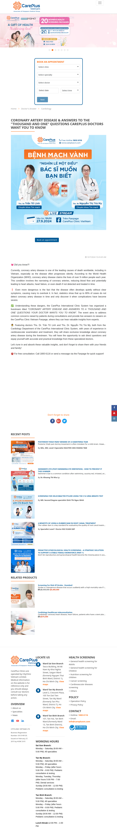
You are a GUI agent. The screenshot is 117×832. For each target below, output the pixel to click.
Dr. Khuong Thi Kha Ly (50, 477)
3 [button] (55, 50)
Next (42, 100)
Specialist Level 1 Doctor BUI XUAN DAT (57, 529)
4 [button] (58, 50)
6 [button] (64, 50)
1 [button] (49, 50)
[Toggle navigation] (100, 3)
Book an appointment (47, 240)
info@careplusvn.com (79, 721)
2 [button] (52, 50)
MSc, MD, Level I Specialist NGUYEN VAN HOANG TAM (63, 448)
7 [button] (68, 50)
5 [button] (61, 50)
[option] (58, 30)
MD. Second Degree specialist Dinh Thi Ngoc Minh (62, 500)
